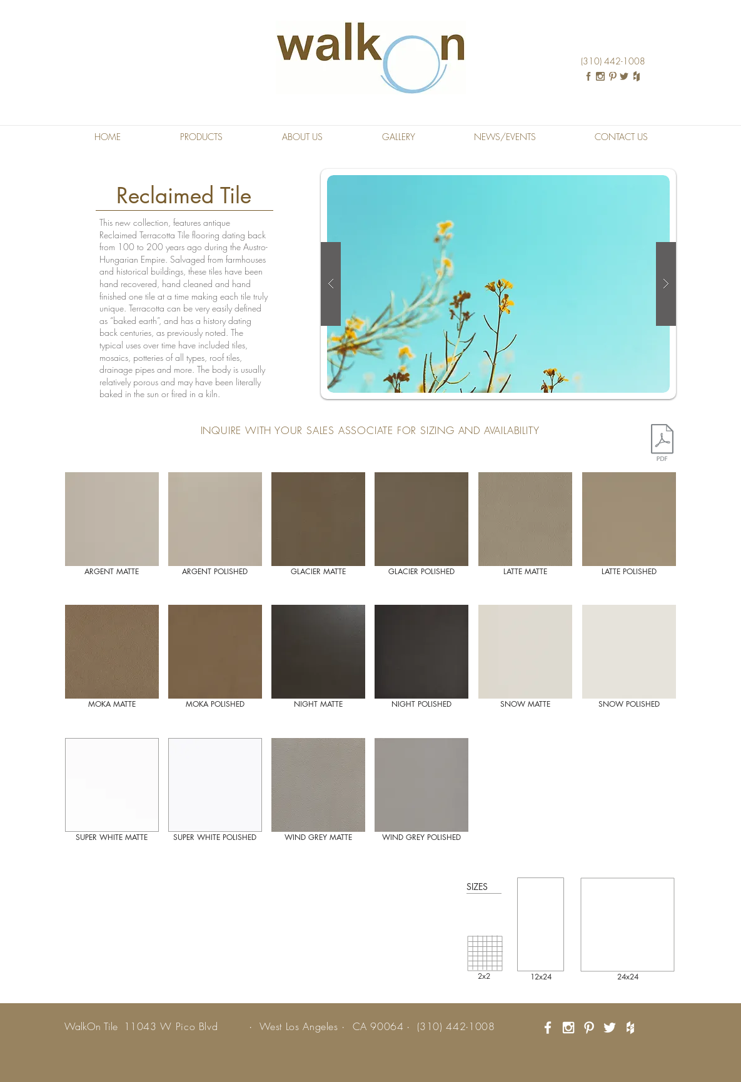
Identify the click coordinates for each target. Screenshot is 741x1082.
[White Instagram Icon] (568, 1027)
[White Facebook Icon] (548, 1027)
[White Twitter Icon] (610, 1027)
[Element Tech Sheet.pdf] (662, 444)
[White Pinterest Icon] (589, 1027)
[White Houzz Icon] (630, 1027)
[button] (202, 137)
